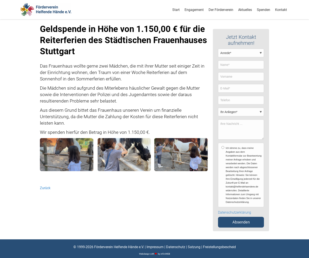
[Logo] (45, 9)
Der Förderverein (221, 10)
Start (176, 10)
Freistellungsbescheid (219, 247)
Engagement (194, 10)
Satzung (194, 247)
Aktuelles (245, 10)
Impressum (155, 247)
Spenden (263, 10)
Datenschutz (175, 247)
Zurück (45, 188)
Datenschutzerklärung (234, 212)
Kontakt (281, 10)
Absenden (241, 222)
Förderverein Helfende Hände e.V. (119, 247)
